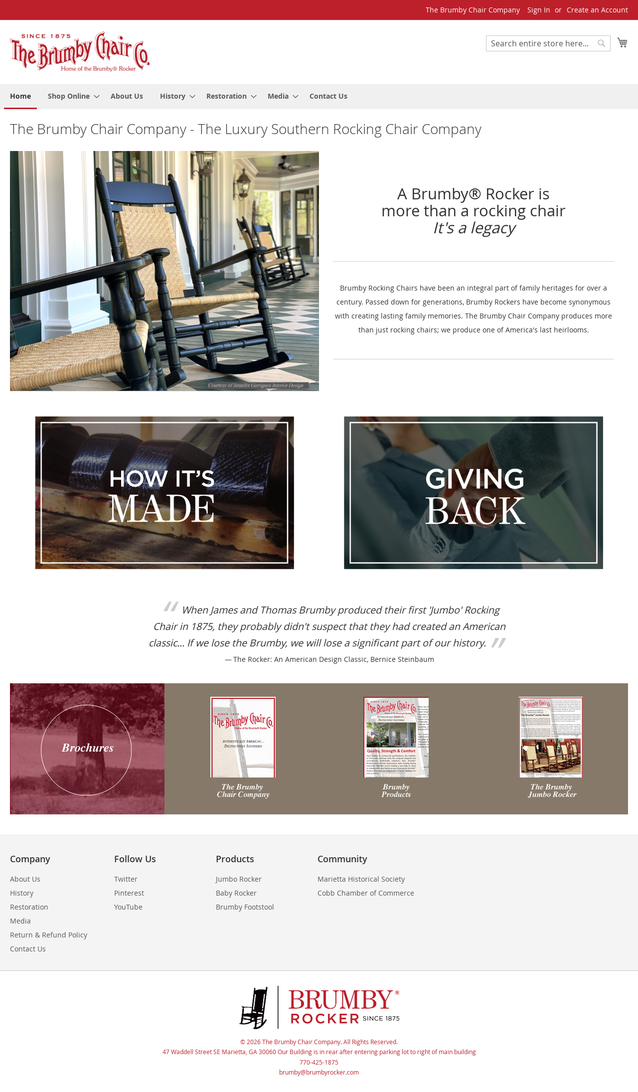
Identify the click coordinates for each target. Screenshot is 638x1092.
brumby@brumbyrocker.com (319, 1072)
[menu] (319, 96)
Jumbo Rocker (239, 879)
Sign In (538, 9)
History (21, 893)
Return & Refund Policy (48, 934)
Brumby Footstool (245, 907)
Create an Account (597, 9)
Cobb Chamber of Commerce (366, 893)
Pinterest (129, 893)
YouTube (128, 907)
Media (20, 921)
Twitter (126, 879)
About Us (25, 879)
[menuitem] (20, 96)
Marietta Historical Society (361, 879)
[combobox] (548, 43)
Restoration (29, 907)
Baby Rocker (236, 893)
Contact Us (28, 948)
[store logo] (80, 51)
